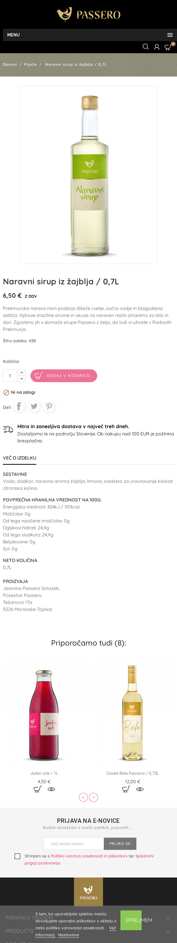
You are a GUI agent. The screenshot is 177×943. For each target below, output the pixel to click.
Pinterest (49, 406)
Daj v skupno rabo (19, 406)
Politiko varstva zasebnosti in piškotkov (89, 856)
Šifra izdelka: (15, 340)
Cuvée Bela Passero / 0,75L (132, 773)
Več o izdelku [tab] (19, 458)
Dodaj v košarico (68, 375)
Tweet (34, 406)
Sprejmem (133, 920)
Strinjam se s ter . (84, 859)
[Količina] (10, 375)
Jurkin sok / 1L (44, 773)
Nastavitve (68, 934)
